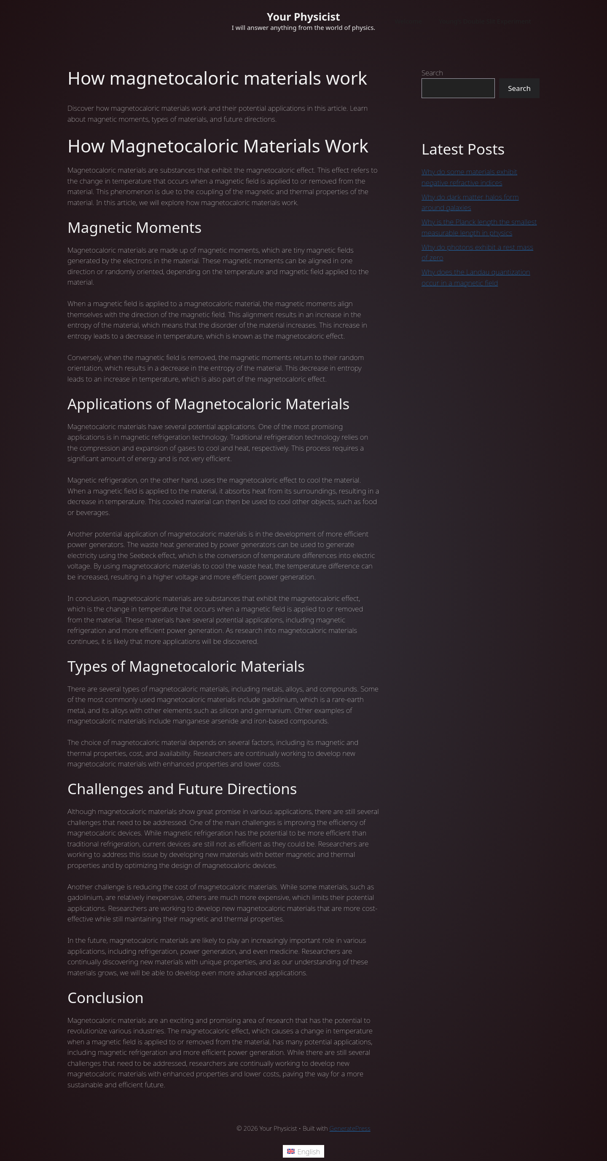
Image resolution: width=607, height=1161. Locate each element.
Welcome (408, 21)
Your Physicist (303, 16)
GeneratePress (350, 1128)
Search (432, 72)
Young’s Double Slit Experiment (485, 21)
